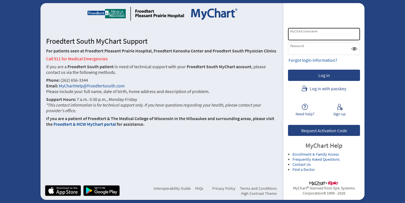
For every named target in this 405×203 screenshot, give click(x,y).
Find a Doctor (303, 169)
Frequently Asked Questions (316, 159)
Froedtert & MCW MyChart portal (84, 124)
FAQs (199, 188)
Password (297, 46)
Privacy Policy (223, 188)
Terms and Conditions (258, 188)
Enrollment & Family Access (315, 154)
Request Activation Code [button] (324, 130)
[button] (354, 49)
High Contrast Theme (259, 193)
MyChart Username (304, 31)
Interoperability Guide (172, 188)
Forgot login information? (313, 60)
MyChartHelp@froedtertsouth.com (91, 86)
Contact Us (301, 164)
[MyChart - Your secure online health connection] (162, 13)
